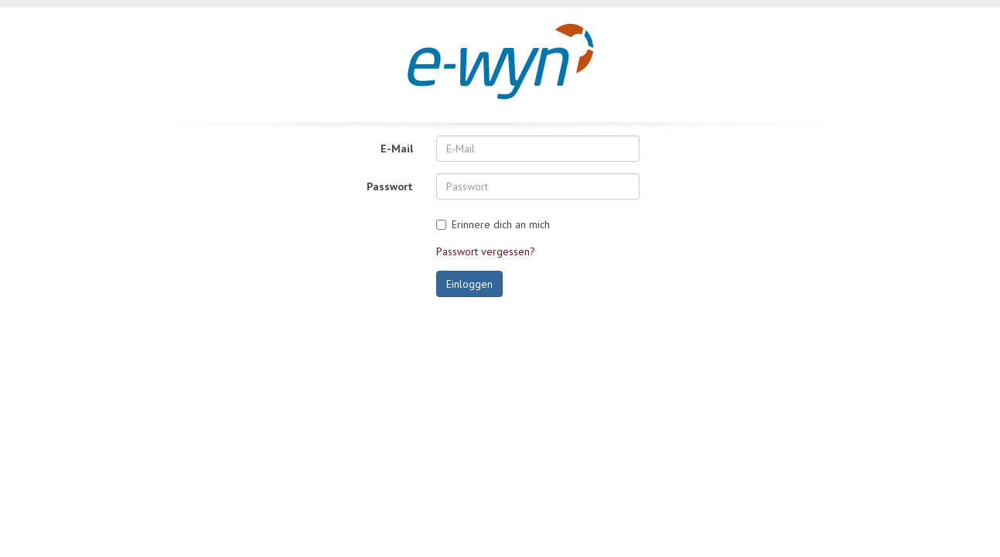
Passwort (390, 186)
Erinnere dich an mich (501, 224)
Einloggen (469, 284)
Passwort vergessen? (485, 251)
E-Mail (397, 148)
